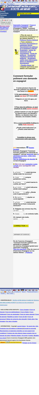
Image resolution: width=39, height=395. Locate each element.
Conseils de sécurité (29, 328)
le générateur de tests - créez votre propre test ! (26, 155)
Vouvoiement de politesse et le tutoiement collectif (29, 47)
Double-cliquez (26, 65)
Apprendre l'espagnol (20, 25)
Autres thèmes (32, 40)
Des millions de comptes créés (5, 27)
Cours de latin (23, 316)
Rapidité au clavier (12, 316)
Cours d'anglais (24, 309)
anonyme (30, 154)
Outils (3, 4)
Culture (17, 2)
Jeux (23, 2)
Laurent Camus (21, 326)
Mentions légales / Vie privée (19, 335)
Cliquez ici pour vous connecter (6, 22)
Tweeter (31, 147)
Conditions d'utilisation (16, 328)
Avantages (3, 31)
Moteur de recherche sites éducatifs (17, 319)
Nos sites (10, 4)
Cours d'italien (25, 312)
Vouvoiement (24, 63)
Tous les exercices (19, 249)
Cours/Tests (4, 13)
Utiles (2, 17)
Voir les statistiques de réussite (24, 159)
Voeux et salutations (27, 61)
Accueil (2, 11)
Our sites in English (11, 321)
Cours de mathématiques (13, 312)
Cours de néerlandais (13, 314)
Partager (16, 149)
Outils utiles (31, 319)
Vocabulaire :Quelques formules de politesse (28, 56)
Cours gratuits (6, 290)
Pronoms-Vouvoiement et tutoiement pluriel (28, 44)
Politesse (23, 40)
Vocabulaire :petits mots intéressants (28, 59)
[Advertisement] (26, 271)
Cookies (30, 335)
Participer (3, 15)
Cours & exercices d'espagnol (24, 25)
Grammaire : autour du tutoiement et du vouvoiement (28, 51)
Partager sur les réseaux (29, 343)
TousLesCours (32, 2)
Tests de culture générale (27, 314)
